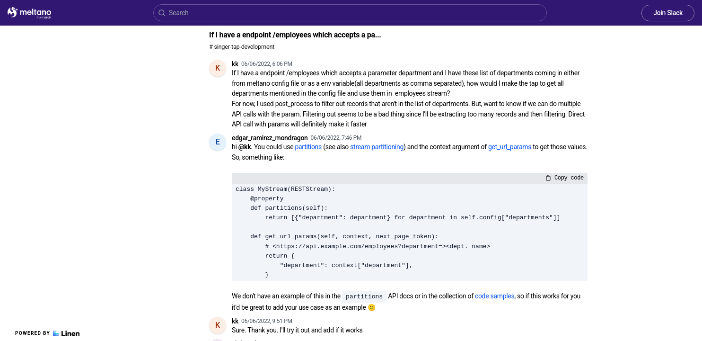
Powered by (47, 333)
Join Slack (668, 13)
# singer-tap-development (241, 46)
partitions (308, 147)
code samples (495, 296)
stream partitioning (377, 147)
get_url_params (509, 147)
